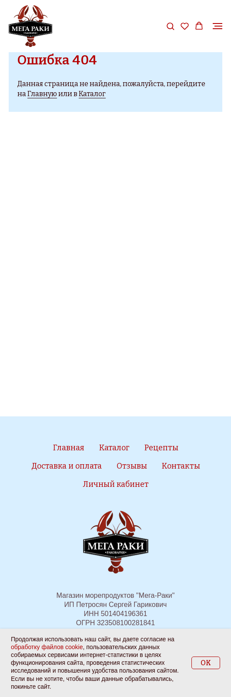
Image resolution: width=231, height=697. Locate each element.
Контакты (181, 466)
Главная (68, 447)
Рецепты (161, 447)
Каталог (92, 94)
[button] (170, 26)
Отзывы (132, 466)
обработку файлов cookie (47, 646)
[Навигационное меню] (217, 26)
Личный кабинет (116, 484)
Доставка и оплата (66, 466)
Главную (42, 94)
